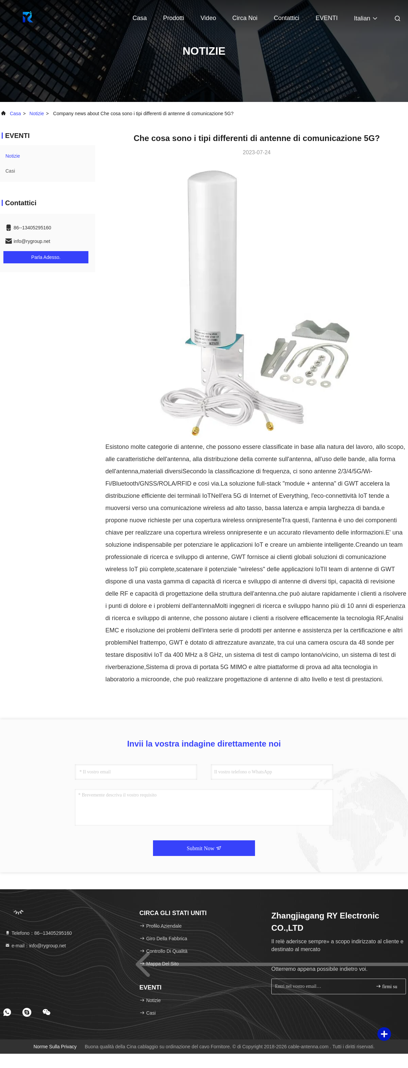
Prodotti (173, 18)
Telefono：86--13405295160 (38, 933)
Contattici (286, 18)
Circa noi (244, 18)
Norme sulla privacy (54, 1046)
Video (208, 18)
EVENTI (327, 18)
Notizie (37, 113)
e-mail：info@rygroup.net (35, 945)
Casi (10, 171)
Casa (140, 18)
